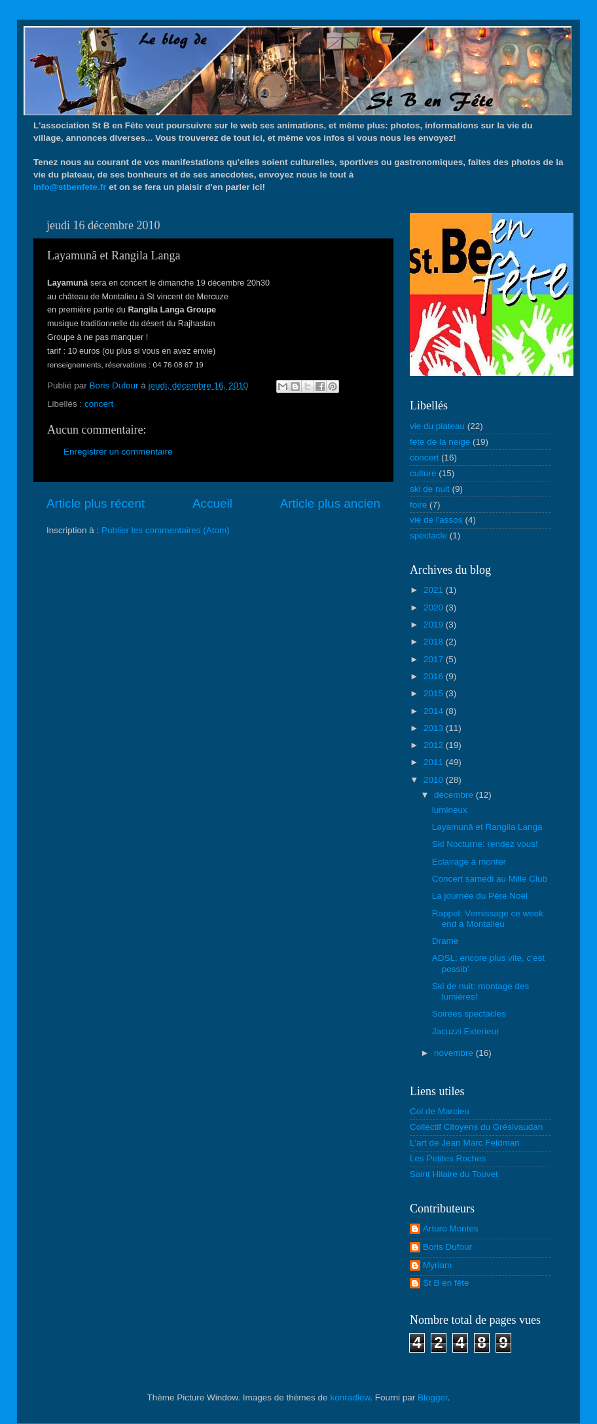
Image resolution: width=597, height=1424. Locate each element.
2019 (435, 624)
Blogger (433, 1397)
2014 (435, 711)
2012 (435, 745)
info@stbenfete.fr (69, 187)
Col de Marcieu (439, 1111)
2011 (435, 762)
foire (418, 505)
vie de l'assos (436, 520)
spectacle (428, 535)
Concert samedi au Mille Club (489, 879)
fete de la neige (440, 442)
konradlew (350, 1397)
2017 (435, 659)
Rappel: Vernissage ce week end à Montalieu (487, 919)
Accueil (212, 503)
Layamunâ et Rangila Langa (487, 827)
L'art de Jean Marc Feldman (465, 1143)
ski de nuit (430, 489)
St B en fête (446, 1283)
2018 (435, 641)
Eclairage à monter (469, 862)
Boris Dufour (447, 1247)
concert (98, 404)
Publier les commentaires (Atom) (165, 530)
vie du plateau (437, 426)
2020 (435, 607)
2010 (435, 780)
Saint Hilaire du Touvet (454, 1174)
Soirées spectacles (469, 1014)
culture (423, 473)
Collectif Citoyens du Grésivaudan (476, 1127)
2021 (435, 590)
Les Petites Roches (448, 1158)
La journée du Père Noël (480, 896)
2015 (435, 693)
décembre (455, 795)
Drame (445, 941)
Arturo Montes (451, 1228)
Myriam (437, 1265)
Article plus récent (95, 503)
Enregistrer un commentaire (118, 452)
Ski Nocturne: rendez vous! (485, 844)
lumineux (449, 810)
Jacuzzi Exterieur (465, 1031)
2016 (435, 676)
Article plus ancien (330, 503)
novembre (455, 1053)
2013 (435, 728)
